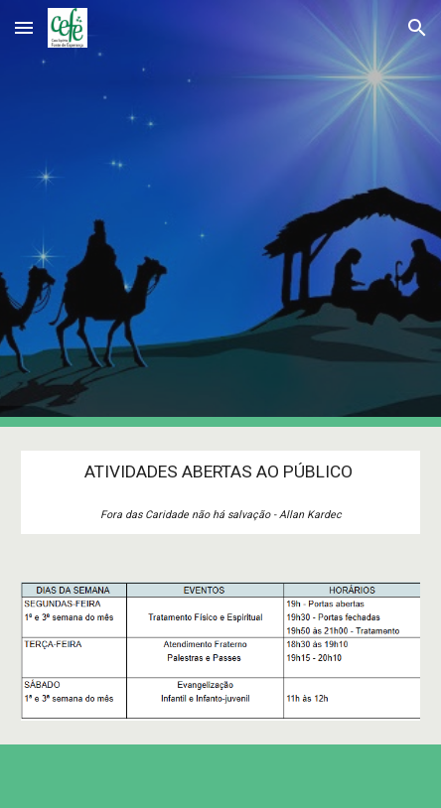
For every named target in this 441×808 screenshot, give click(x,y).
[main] (220, 492)
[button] (24, 27)
